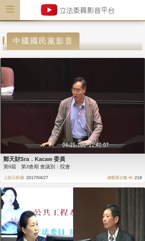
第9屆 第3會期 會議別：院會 (36, 166)
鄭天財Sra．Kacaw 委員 (34, 159)
